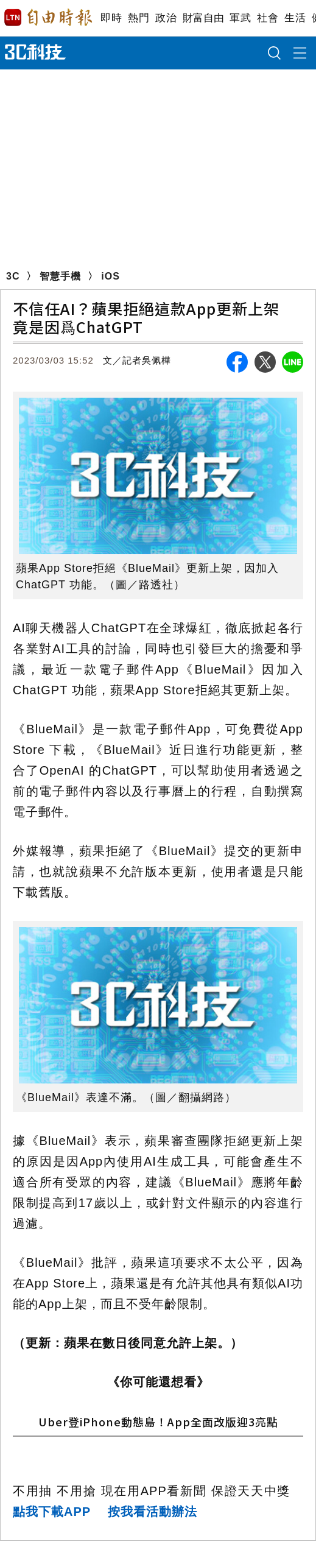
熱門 (138, 18)
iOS (110, 276)
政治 (166, 18)
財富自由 (203, 18)
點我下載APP (52, 1511)
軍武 (240, 18)
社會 (267, 18)
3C (12, 276)
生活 (295, 18)
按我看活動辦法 (152, 1511)
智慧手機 (60, 276)
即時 (111, 18)
